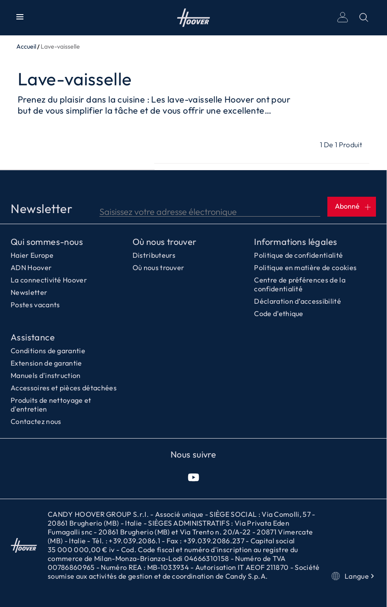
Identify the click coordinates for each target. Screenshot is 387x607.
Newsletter (29, 292)
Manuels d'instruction (46, 375)
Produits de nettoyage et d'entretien (51, 404)
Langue (353, 576)
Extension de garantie (46, 363)
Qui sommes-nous (47, 242)
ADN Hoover (31, 267)
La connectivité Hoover (49, 279)
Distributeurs (154, 255)
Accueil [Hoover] (193, 17)
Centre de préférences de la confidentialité (299, 284)
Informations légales (295, 242)
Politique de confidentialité (298, 255)
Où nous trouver (165, 242)
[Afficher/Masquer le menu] (19, 17)
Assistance (33, 337)
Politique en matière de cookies (305, 267)
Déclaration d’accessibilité (297, 301)
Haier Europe (32, 255)
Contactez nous (36, 421)
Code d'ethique (278, 313)
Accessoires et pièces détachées (64, 387)
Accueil (26, 46)
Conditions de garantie (48, 350)
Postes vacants (35, 304)
